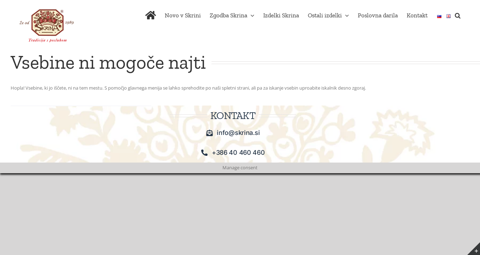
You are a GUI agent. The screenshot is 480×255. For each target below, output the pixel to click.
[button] (466, 66)
